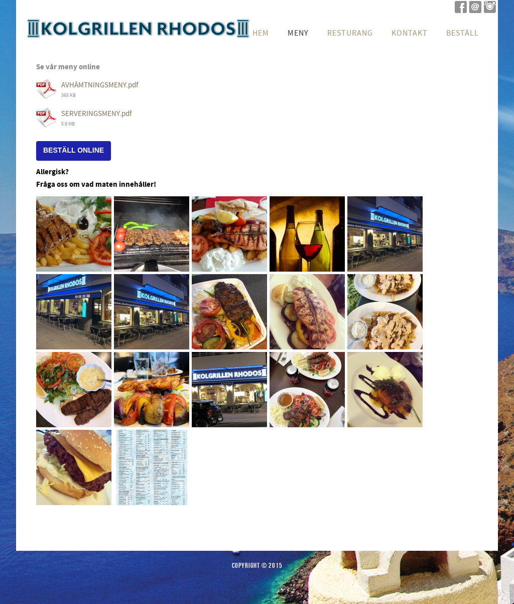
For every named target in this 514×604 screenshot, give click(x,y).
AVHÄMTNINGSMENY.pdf (99, 85)
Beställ (462, 33)
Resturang (350, 33)
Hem (260, 33)
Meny (298, 33)
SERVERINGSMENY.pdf (96, 113)
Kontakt (410, 33)
